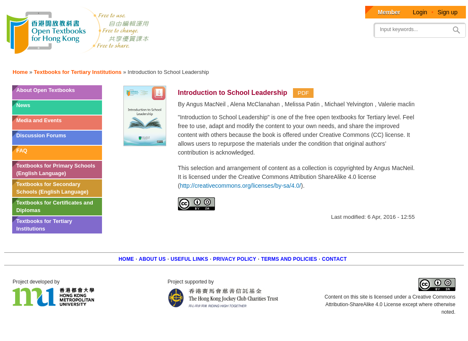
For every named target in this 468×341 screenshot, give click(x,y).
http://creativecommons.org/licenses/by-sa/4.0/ (240, 185)
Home (20, 72)
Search (456, 30)
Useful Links (189, 259)
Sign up (448, 12)
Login (420, 12)
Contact (334, 259)
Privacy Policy (234, 259)
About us (152, 259)
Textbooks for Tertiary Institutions (78, 72)
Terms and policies (289, 259)
